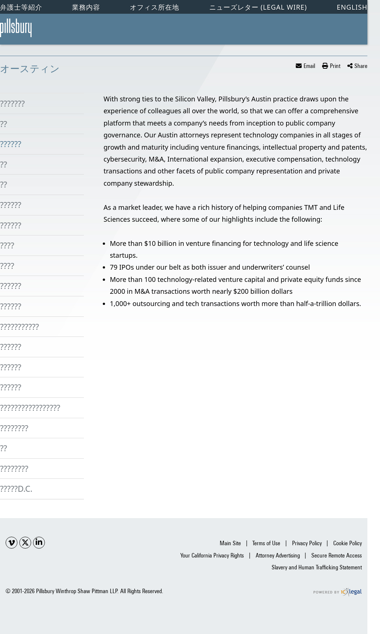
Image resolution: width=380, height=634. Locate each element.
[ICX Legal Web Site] (337, 592)
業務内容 (86, 7)
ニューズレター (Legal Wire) (258, 7)
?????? (10, 143)
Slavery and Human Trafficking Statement (317, 567)
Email (309, 66)
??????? (12, 103)
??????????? (19, 326)
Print (335, 66)
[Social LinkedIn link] (39, 543)
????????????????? (30, 407)
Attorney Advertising (278, 555)
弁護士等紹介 (21, 7)
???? (7, 245)
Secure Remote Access (336, 555)
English (352, 7)
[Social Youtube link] (11, 543)
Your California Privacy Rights (212, 555)
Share (360, 66)
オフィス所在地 (154, 7)
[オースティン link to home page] (16, 28)
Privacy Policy (307, 543)
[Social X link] (25, 543)
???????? (14, 427)
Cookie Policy (347, 543)
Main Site (230, 543)
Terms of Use (266, 543)
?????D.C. (16, 488)
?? (3, 123)
